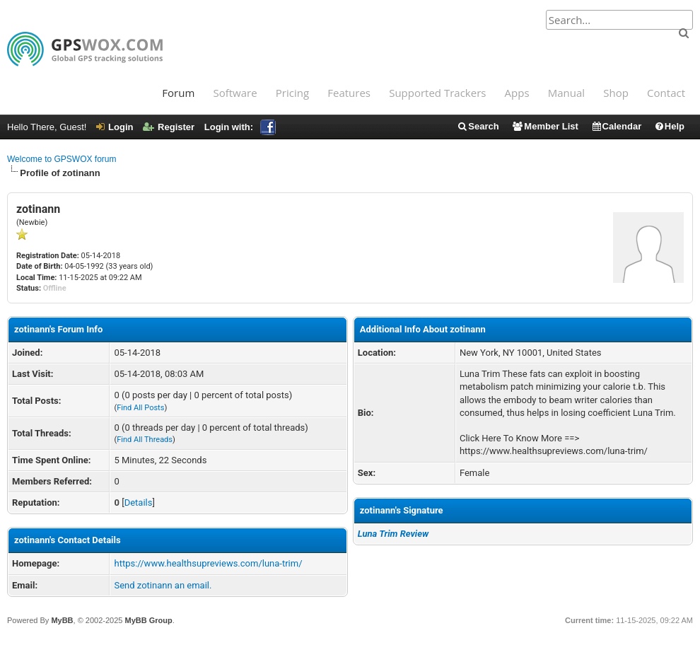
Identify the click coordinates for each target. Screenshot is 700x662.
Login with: (240, 127)
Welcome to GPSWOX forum (61, 159)
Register (168, 127)
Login (114, 127)
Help (669, 126)
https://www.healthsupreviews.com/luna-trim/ (208, 563)
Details (138, 502)
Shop (616, 93)
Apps (517, 93)
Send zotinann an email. (162, 585)
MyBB (62, 620)
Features (349, 93)
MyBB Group (148, 620)
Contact (666, 93)
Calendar (616, 126)
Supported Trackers (437, 93)
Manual (566, 93)
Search (477, 126)
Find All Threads (145, 439)
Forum (178, 93)
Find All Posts (140, 407)
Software (235, 93)
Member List (544, 126)
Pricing (292, 93)
